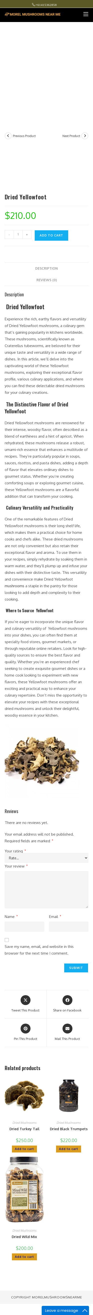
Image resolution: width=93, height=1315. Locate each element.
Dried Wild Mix (24, 1237)
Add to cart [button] (24, 1149)
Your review (16, 866)
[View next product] (84, 135)
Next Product (71, 136)
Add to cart (51, 235)
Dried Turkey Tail (24, 1129)
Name (11, 916)
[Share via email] (67, 1032)
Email (55, 916)
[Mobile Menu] (84, 14)
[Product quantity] (18, 234)
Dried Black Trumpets (69, 1129)
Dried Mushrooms (24, 1123)
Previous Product (24, 136)
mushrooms (14, 586)
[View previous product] (8, 135)
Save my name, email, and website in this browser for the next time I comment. (39, 950)
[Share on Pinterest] (25, 1032)
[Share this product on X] (25, 1004)
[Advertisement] (46, 71)
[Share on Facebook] (67, 1004)
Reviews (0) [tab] (46, 280)
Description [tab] (46, 268)
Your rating (15, 851)
